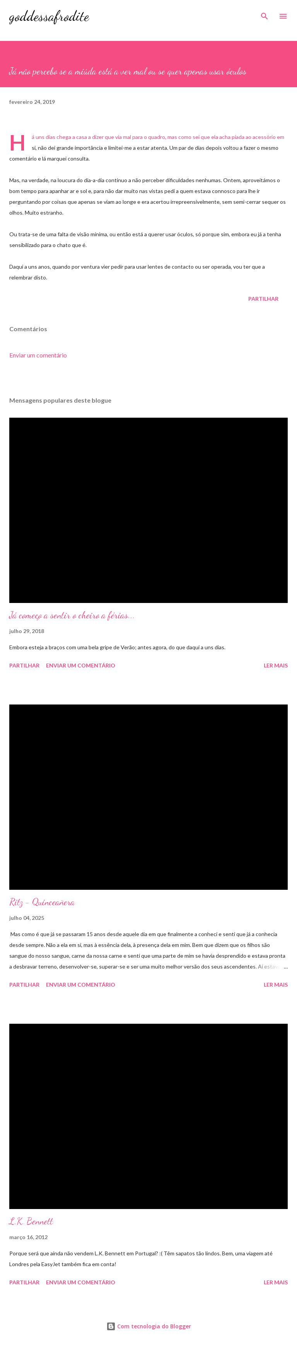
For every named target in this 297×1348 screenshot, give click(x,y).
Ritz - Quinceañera (42, 902)
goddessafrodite (49, 16)
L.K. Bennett (31, 1221)
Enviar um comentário (38, 355)
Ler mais (276, 665)
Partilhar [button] (263, 298)
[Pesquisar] (264, 14)
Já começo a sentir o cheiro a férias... (72, 615)
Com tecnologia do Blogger (148, 1326)
